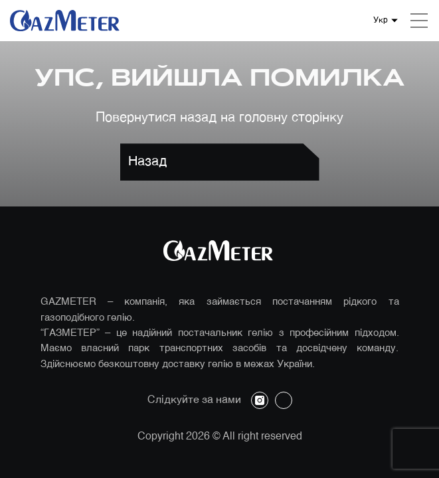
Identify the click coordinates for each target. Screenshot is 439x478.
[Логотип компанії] (66, 20)
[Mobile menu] (419, 21)
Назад (147, 162)
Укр (380, 21)
